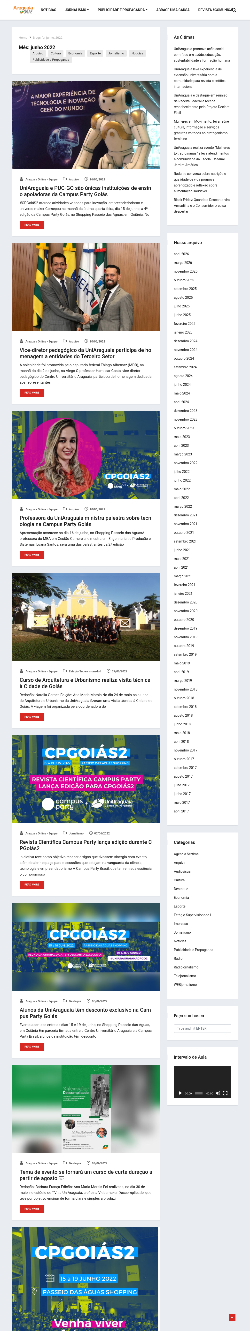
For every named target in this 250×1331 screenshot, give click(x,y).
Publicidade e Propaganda (121, 10)
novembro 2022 (186, 469)
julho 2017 (182, 791)
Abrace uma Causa (172, 10)
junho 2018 (183, 730)
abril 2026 (182, 260)
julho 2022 (182, 477)
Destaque (72, 1000)
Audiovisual (183, 877)
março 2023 (184, 460)
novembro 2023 (186, 425)
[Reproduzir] (181, 1098)
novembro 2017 (186, 756)
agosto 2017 (184, 782)
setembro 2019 (186, 660)
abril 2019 (182, 678)
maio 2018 (183, 739)
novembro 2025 (186, 277)
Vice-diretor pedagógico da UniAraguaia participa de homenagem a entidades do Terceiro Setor (85, 353)
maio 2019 (183, 669)
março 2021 (184, 582)
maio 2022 (183, 495)
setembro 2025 (186, 295)
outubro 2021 (185, 538)
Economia (77, 53)
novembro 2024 (186, 355)
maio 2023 (183, 443)
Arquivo (38, 53)
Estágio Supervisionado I (82, 671)
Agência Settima (187, 860)
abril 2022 (182, 504)
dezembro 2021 (186, 521)
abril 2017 (182, 817)
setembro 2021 (186, 547)
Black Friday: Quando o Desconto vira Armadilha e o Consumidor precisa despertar (199, 211)
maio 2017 (183, 808)
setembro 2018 (186, 712)
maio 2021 (183, 564)
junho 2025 (183, 321)
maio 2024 (183, 399)
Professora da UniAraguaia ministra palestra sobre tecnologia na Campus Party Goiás (85, 520)
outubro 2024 (185, 364)
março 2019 (184, 686)
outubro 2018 (185, 704)
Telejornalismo (186, 982)
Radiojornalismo (187, 973)
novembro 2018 (186, 695)
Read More (31, 224)
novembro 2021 (186, 530)
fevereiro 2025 (185, 329)
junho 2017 (183, 800)
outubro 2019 (185, 652)
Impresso (182, 929)
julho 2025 (182, 312)
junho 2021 (183, 556)
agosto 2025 (184, 303)
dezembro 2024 (186, 347)
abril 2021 (182, 573)
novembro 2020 (186, 617)
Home (24, 37)
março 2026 (184, 268)
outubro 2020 (185, 625)
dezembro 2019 (186, 634)
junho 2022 (183, 486)
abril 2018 (182, 747)
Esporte (96, 53)
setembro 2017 (186, 773)
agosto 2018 (184, 721)
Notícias (48, 10)
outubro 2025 (185, 286)
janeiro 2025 (184, 338)
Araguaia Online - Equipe (38, 179)
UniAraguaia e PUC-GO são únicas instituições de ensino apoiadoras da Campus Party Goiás (85, 191)
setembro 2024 (186, 373)
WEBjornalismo (186, 990)
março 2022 (184, 512)
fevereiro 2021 (185, 591)
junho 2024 (183, 390)
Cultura (57, 53)
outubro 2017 (185, 765)
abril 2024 (182, 408)
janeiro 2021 (184, 599)
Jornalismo (75, 10)
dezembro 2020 (186, 608)
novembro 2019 (186, 643)
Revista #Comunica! (215, 10)
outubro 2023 (185, 434)
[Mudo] (217, 1098)
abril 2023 (182, 451)
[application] (202, 1087)
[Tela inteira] (224, 1098)
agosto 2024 (184, 382)
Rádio (179, 964)
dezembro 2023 (186, 416)
